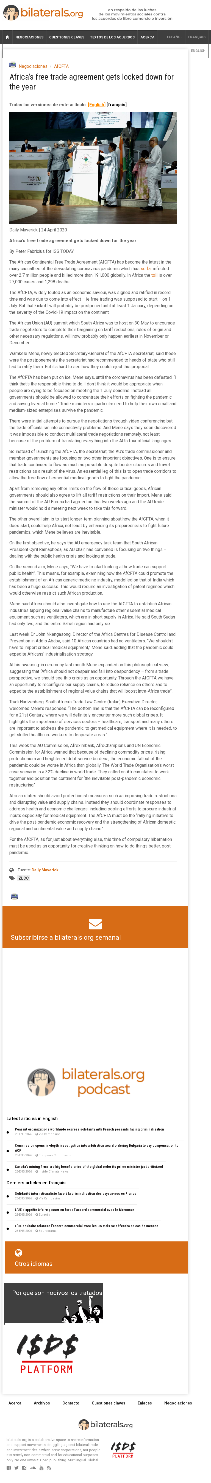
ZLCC (23, 878)
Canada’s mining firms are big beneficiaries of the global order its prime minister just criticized (89, 1167)
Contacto (70, 1403)
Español (174, 37)
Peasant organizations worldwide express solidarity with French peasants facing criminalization (89, 1129)
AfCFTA (61, 66)
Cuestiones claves (66, 37)
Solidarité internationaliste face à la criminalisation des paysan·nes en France (75, 1193)
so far (146, 268)
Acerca (147, 37)
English (198, 51)
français (197, 37)
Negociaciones (29, 37)
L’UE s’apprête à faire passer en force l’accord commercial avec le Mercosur (74, 1210)
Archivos (42, 1403)
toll (154, 275)
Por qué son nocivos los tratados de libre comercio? (83, 1292)
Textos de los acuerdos (112, 37)
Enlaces (145, 1403)
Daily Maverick (45, 870)
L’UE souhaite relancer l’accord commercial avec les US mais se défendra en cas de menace (86, 1226)
